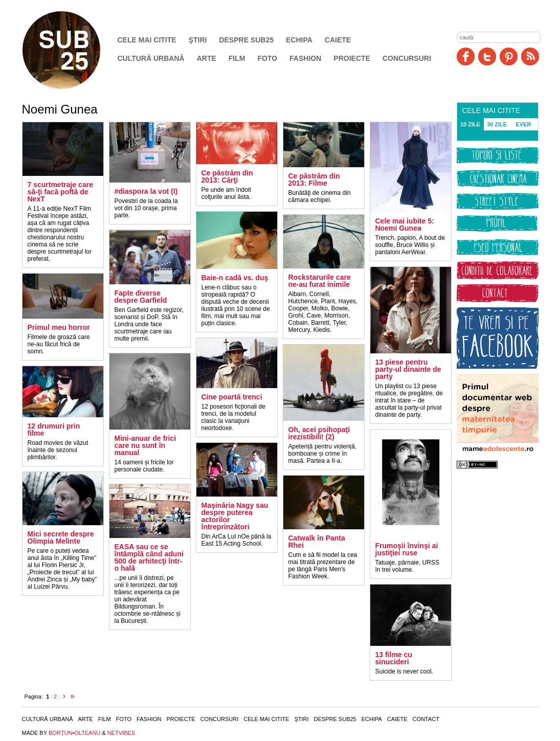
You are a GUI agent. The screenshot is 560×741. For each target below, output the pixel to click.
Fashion (305, 58)
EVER (523, 124)
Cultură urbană (151, 58)
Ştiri (198, 40)
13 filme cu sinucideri (393, 658)
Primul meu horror (59, 327)
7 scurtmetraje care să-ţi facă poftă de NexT (60, 192)
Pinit (509, 56)
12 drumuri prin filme (54, 429)
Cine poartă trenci (231, 397)
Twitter (487, 56)
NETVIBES (121, 733)
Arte (206, 58)
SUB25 (73, 50)
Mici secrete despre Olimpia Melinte (61, 537)
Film (237, 58)
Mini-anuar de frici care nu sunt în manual (145, 445)
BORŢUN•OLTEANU (74, 733)
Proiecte (351, 58)
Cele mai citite (147, 40)
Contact (426, 719)
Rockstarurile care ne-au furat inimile (319, 280)
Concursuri (407, 58)
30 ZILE (497, 124)
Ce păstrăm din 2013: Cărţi (227, 176)
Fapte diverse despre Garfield (141, 296)
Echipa (299, 40)
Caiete (338, 40)
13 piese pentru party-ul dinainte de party (408, 369)
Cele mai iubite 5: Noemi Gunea (404, 224)
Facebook (466, 56)
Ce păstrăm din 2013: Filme (314, 179)
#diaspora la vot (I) (146, 191)
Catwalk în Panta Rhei (316, 541)
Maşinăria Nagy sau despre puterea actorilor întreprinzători (234, 516)
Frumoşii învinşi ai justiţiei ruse (406, 549)
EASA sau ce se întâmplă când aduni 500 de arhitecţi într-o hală (149, 557)
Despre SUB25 (246, 40)
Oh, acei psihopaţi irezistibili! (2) (319, 433)
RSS (530, 56)
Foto (267, 58)
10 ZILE (470, 124)
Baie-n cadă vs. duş (234, 278)
